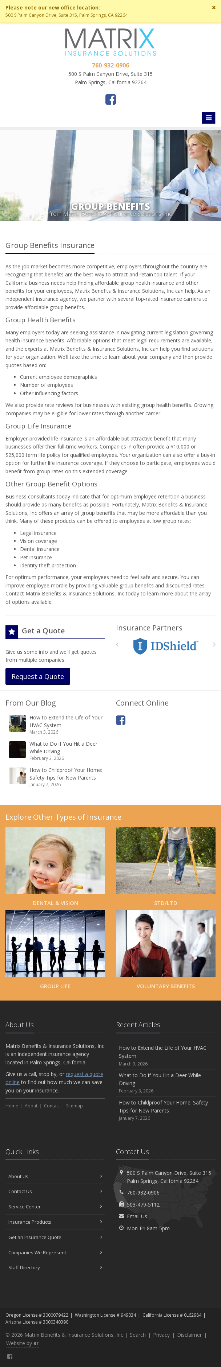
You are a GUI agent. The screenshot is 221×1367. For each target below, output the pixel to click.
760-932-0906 (143, 1192)
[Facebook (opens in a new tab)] (110, 99)
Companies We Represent (55, 1252)
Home (11, 1106)
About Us (55, 1176)
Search (138, 1334)
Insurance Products (55, 1222)
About (31, 1106)
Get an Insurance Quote (55, 1237)
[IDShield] (165, 646)
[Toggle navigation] (209, 118)
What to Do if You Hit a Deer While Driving (55, 751)
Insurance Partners (149, 628)
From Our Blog (30, 703)
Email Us (137, 1216)
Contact (52, 1106)
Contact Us (55, 1191)
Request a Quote (38, 676)
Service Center (55, 1206)
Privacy (161, 1334)
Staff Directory (55, 1267)
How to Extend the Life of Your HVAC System (55, 724)
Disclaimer (189, 1334)
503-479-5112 (143, 1204)
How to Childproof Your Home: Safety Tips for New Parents (55, 777)
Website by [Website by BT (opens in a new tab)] (22, 1343)
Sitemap (74, 1106)
